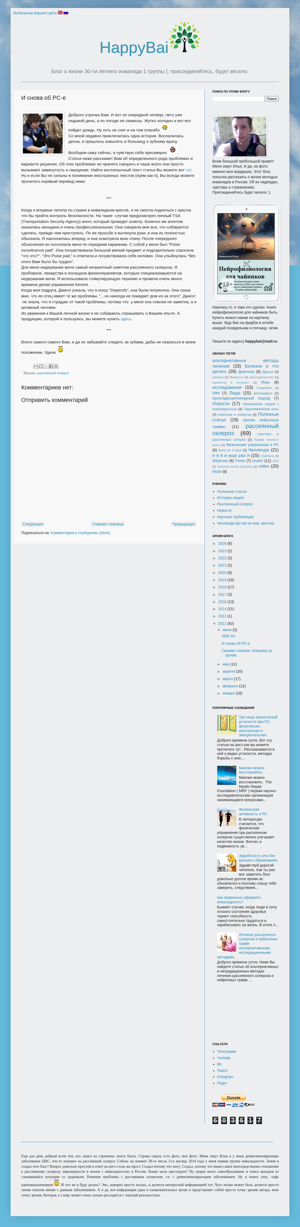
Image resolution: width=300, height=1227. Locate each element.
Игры (265, 382)
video (264, 466)
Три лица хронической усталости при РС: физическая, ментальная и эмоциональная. (258, 726)
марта (228, 679)
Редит (222, 1083)
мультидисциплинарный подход (241, 398)
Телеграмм (226, 1051)
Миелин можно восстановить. (252, 770)
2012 (223, 623)
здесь (126, 319)
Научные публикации (235, 517)
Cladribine (267, 455)
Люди (234, 393)
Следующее (33, 524)
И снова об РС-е (236, 643)
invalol (257, 461)
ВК (219, 1064)
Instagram (225, 1077)
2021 (223, 565)
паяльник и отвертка (234, 415)
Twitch (222, 1070)
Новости (221, 403)
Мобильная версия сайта (35, 13)
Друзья (267, 372)
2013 (223, 616)
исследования (227, 387)
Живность (236, 377)
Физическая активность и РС (253, 811)
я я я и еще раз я (231, 455)
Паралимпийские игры (261, 409)
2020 (223, 573)
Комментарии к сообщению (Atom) (80, 533)
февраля (230, 686)
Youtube (224, 1058)
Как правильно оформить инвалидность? (239, 899)
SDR (275, 461)
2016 (223, 602)
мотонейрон (263, 393)
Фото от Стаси (230, 450)
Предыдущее (183, 524)
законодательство (261, 377)
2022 (223, 558)
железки (218, 377)
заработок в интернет (230, 382)
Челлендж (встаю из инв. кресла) (246, 523)
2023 (223, 551)
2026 (223, 543)
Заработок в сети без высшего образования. (258, 858)
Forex (240, 461)
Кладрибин (264, 387)
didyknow (220, 461)
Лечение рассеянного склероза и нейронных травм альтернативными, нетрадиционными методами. (247, 946)
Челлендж (258, 449)
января (228, 693)
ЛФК (216, 393)
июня (227, 630)
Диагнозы (246, 371)
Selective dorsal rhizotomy (234, 466)
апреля (229, 671)
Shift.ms (228, 636)
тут (188, 170)
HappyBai (150, 47)
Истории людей (230, 498)
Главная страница (108, 524)
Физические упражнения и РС (252, 445)
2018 (223, 587)
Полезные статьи (232, 491)
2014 (223, 609)
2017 (223, 594)
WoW (216, 471)
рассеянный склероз (53, 373)
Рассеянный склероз (235, 504)
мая (226, 664)
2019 (223, 580)
